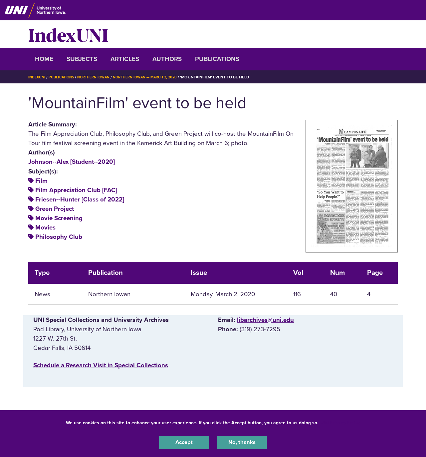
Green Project (54, 208)
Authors (167, 59)
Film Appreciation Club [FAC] (76, 190)
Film (41, 180)
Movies (45, 227)
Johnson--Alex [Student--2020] (71, 161)
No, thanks (242, 441)
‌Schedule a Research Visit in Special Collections (100, 365)
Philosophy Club (58, 237)
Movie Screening (59, 218)
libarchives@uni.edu (265, 320)
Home (44, 59)
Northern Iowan (100, 77)
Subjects (82, 59)
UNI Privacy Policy (340, 421)
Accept (184, 441)
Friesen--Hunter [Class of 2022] (79, 199)
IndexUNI (68, 34)
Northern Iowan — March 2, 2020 (156, 77)
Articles (124, 59)
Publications (217, 59)
